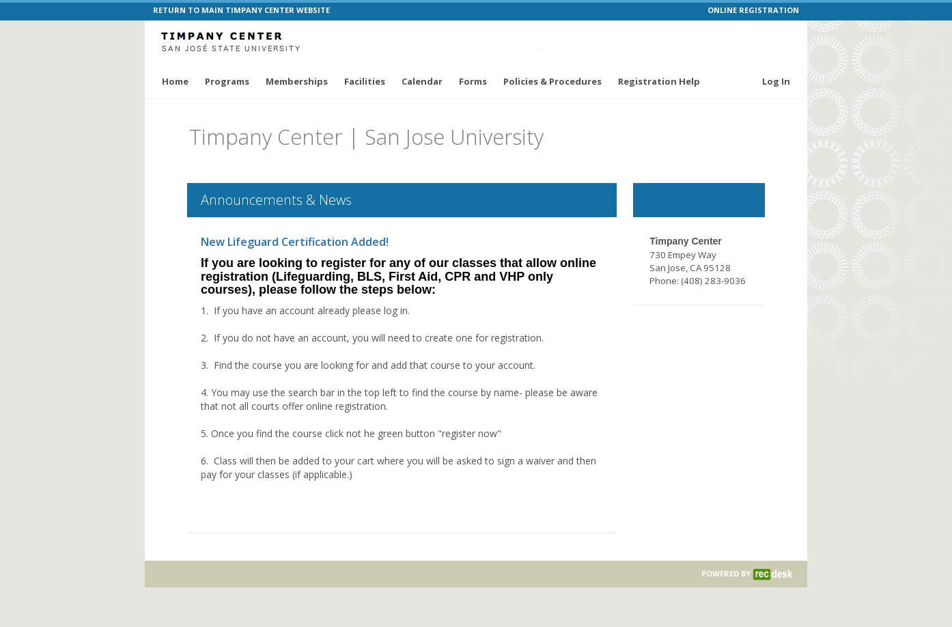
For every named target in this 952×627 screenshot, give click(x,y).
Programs (227, 81)
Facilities (364, 81)
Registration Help (659, 81)
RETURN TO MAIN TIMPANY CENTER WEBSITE (241, 10)
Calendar (422, 81)
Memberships (297, 81)
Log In (776, 81)
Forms (473, 81)
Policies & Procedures (552, 81)
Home (175, 81)
